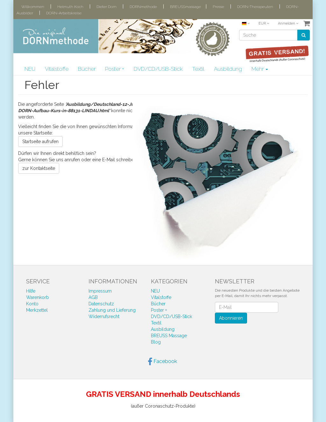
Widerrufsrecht (104, 316)
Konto (32, 303)
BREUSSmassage (185, 6)
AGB (93, 297)
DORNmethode (143, 6)
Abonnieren (231, 318)
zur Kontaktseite (38, 168)
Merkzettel (37, 310)
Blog (156, 342)
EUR (264, 23)
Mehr (260, 69)
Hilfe (30, 291)
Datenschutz (101, 303)
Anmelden (288, 23)
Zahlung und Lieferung (112, 310)
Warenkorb (37, 297)
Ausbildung (228, 69)
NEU (30, 69)
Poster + (114, 69)
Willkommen (32, 6)
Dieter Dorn (106, 6)
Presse (218, 6)
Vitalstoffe (56, 69)
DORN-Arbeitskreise (64, 13)
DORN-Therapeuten (255, 6)
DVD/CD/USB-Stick (158, 69)
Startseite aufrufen (40, 141)
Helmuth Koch (70, 6)
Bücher (87, 69)
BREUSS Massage (169, 335)
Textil (198, 69)
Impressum (100, 291)
